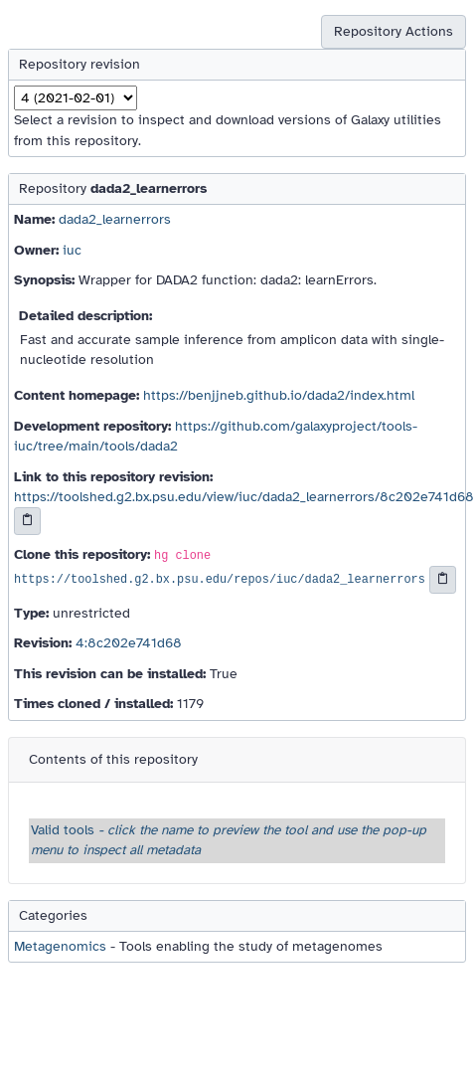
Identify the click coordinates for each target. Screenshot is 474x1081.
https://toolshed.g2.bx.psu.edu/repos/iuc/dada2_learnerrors (219, 580)
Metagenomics (60, 946)
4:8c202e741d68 (129, 642)
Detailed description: (85, 315)
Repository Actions (393, 31)
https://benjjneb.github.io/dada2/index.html (278, 395)
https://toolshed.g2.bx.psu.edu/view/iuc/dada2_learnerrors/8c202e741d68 (244, 496)
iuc (72, 250)
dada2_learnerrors (115, 219)
